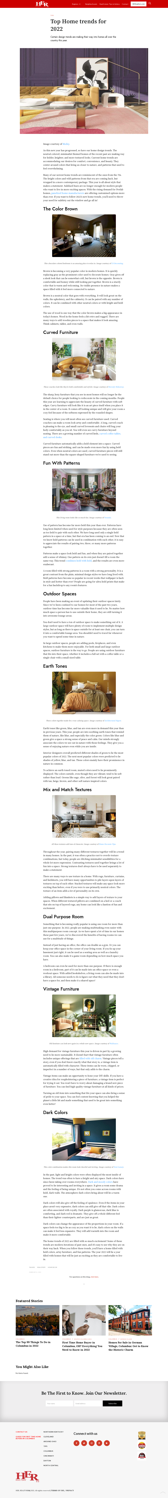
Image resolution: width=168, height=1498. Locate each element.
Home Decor (52, 1267)
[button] (76, 4)
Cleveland (49, 1437)
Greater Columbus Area (83, 1339)
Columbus (20, 1339)
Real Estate (41, 1267)
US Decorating (117, 263)
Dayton (47, 1461)
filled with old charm (90, 1058)
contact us (21, 1432)
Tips (52, 15)
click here (94, 1277)
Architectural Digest (113, 720)
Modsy (66, 143)
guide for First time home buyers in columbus (28, 1437)
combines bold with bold (79, 560)
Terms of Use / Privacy (62, 1490)
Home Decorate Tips (107, 844)
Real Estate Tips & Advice (110, 4)
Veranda (107, 517)
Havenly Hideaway (116, 387)
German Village (126, 1339)
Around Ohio (50, 1441)
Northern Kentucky (53, 1432)
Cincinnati (49, 1456)
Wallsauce (114, 1043)
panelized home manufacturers (67, 193)
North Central (51, 1465)
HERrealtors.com (138, 4)
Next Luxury (118, 1167)
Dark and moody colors (100, 1181)
